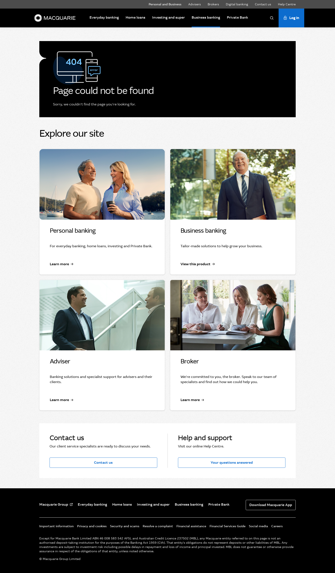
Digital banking (237, 4)
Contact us (263, 4)
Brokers (213, 4)
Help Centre (287, 4)
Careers (277, 526)
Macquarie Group (53, 504)
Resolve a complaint (158, 526)
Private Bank (237, 17)
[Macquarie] (54, 18)
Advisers (194, 4)
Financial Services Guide (227, 526)
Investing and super (168, 17)
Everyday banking (104, 17)
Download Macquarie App (270, 505)
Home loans (135, 17)
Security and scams (124, 526)
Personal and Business (165, 4)
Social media (258, 526)
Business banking (206, 17)
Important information (56, 526)
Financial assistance (191, 526)
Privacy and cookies (92, 526)
